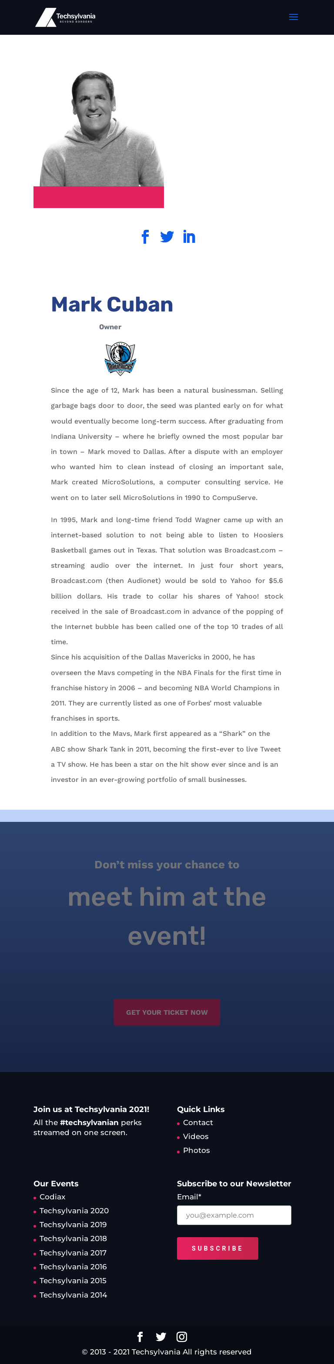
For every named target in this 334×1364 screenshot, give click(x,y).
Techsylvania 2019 (73, 1224)
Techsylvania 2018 (73, 1238)
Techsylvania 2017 (73, 1252)
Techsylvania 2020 (74, 1210)
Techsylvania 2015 (73, 1280)
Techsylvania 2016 (73, 1266)
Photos (196, 1150)
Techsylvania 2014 (73, 1295)
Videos (196, 1136)
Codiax (52, 1196)
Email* (189, 1196)
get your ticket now (167, 1007)
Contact (198, 1122)
